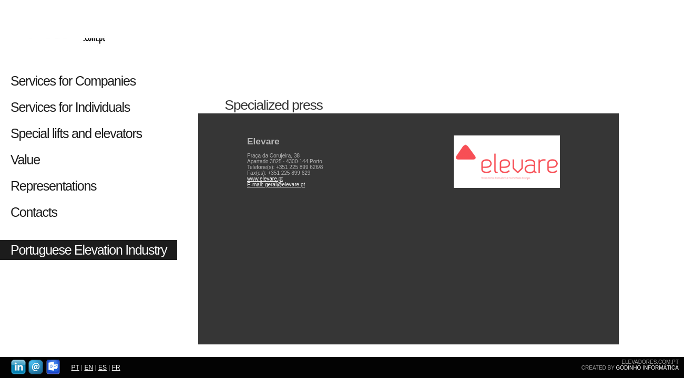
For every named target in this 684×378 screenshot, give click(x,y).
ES (102, 367)
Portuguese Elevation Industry (89, 250)
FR (116, 367)
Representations (53, 185)
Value (25, 159)
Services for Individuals (72, 107)
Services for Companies (73, 81)
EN (88, 367)
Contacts (34, 212)
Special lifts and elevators (76, 133)
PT (75, 367)
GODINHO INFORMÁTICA (647, 368)
